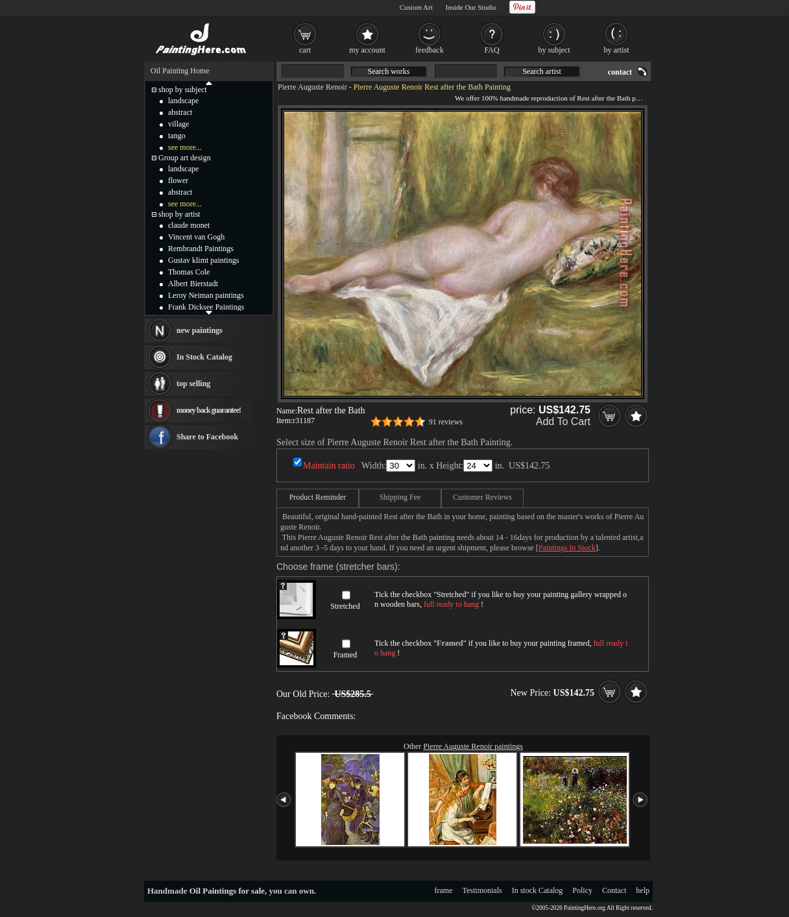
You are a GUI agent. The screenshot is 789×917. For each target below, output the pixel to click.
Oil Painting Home (180, 70)
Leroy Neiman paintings (206, 295)
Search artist (541, 71)
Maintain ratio (329, 466)
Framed (346, 654)
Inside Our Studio (471, 7)
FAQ (491, 50)
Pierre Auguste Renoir (312, 87)
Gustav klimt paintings (203, 260)
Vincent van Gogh (196, 236)
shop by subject (182, 89)
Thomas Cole (189, 271)
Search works (389, 71)
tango (177, 135)
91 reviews (446, 421)
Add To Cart (563, 421)
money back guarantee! (208, 410)
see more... (185, 147)
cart (305, 50)
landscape (183, 100)
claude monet (189, 225)
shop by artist (179, 214)
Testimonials (482, 890)
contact (620, 72)
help (642, 890)
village (178, 123)
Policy (582, 890)
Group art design (184, 157)
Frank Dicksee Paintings (206, 307)
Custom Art (416, 7)
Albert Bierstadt (193, 283)
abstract (180, 112)
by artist (616, 50)
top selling (193, 383)
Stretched (344, 606)
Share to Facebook (207, 436)
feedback (429, 50)
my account (367, 50)
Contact (614, 890)
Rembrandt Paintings (201, 248)
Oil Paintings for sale (227, 891)
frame (444, 890)
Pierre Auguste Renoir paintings (473, 746)
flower (178, 180)
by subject (554, 50)
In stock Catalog (537, 890)
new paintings (199, 330)
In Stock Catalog (204, 356)
